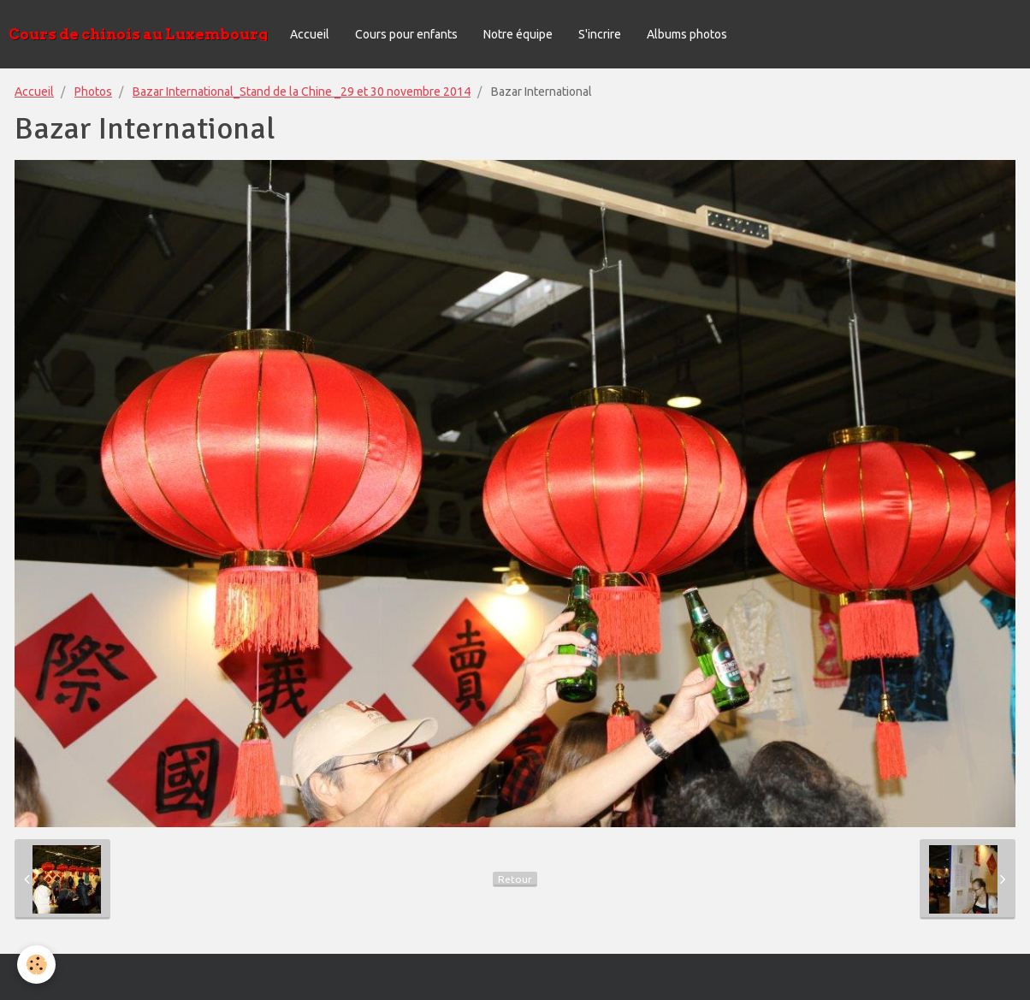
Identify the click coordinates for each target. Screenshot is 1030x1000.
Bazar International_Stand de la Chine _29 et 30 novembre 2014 (302, 91)
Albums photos (687, 34)
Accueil (309, 34)
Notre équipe (518, 34)
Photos (93, 91)
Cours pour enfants (406, 34)
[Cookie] (36, 964)
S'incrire (599, 34)
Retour (515, 879)
